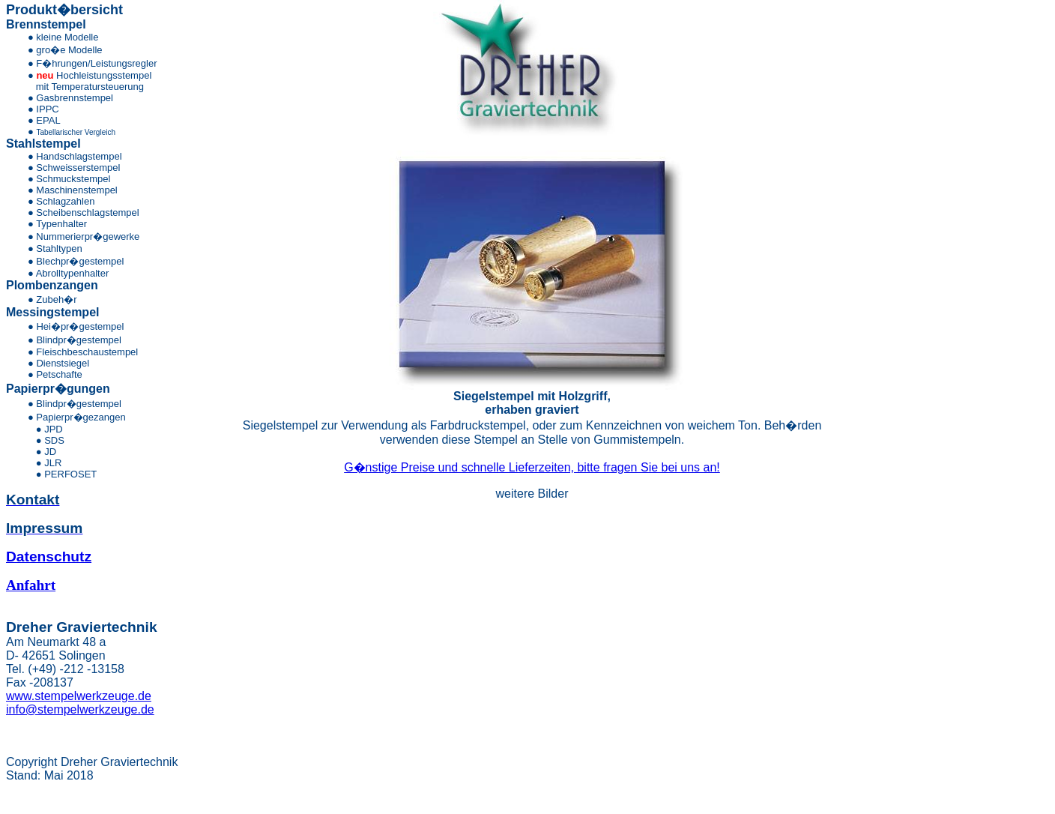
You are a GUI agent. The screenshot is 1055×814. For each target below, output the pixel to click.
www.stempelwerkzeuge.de (78, 696)
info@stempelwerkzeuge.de (80, 709)
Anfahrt (30, 585)
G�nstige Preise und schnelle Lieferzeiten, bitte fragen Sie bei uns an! (532, 467)
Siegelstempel (493, 396)
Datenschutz (48, 556)
